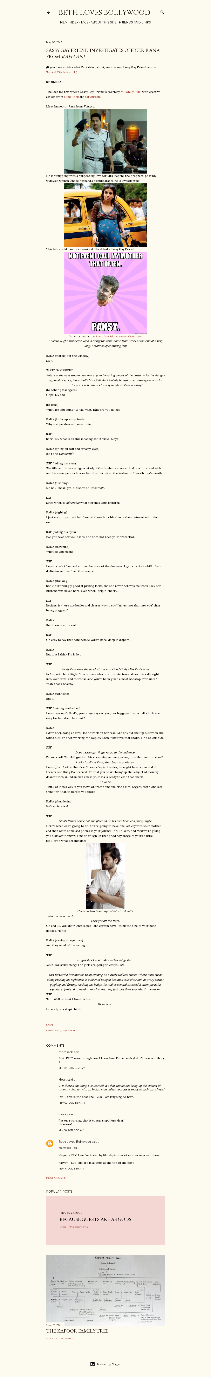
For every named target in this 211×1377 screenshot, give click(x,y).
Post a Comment (58, 1177)
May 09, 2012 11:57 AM (72, 1102)
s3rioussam (93, 97)
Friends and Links (133, 22)
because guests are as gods (95, 1219)
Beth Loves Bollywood (104, 12)
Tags (83, 22)
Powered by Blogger (105, 1364)
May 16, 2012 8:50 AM (71, 1130)
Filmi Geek (71, 97)
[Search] (162, 11)
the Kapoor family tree (77, 1331)
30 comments (64, 1338)
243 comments (78, 1226)
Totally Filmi (132, 92)
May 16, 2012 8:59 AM (71, 1168)
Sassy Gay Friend (65, 1030)
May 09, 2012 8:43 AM (72, 1067)
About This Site (102, 22)
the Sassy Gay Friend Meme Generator (116, 336)
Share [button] (49, 1024)
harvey (63, 1114)
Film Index (68, 22)
